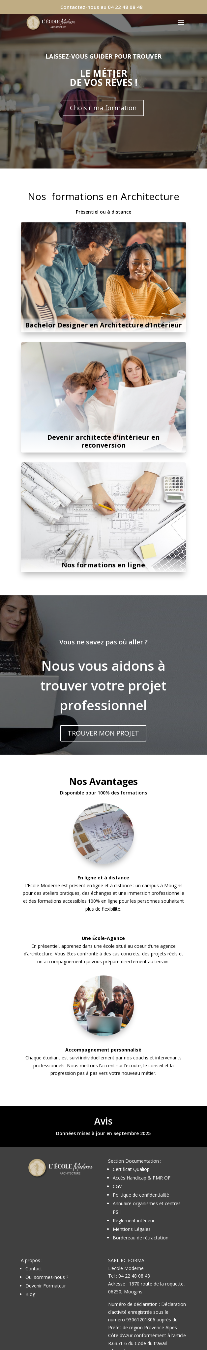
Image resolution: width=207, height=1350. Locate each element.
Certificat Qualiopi (132, 1169)
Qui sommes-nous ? (46, 1277)
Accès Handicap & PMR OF (141, 1178)
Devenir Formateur (45, 1286)
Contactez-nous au (101, 7)
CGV (117, 1186)
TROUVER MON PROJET (103, 733)
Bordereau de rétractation (140, 1237)
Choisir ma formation (103, 107)
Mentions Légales (132, 1229)
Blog (30, 1294)
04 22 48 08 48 (134, 1276)
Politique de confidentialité (141, 1195)
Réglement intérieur (134, 1220)
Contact (33, 1268)
